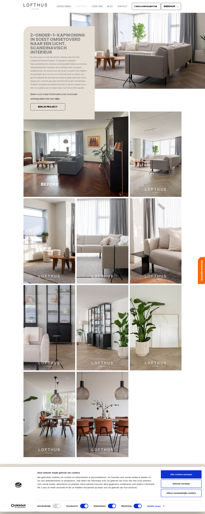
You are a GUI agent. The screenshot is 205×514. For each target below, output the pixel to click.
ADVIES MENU (64, 6)
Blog (110, 6)
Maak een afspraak (202, 270)
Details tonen (154, 508)
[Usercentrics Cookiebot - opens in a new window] (18, 508)
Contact (122, 6)
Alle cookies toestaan (181, 476)
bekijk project (48, 106)
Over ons (97, 6)
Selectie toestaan (181, 486)
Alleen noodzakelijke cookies (181, 495)
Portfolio (81, 6)
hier (48, 98)
